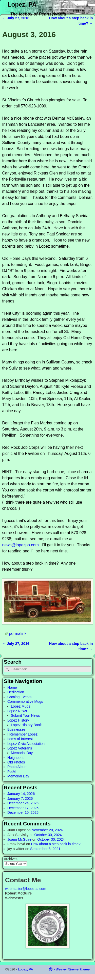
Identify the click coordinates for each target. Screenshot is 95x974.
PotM (11, 772)
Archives (10, 859)
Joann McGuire (19, 839)
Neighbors (15, 758)
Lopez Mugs (20, 706)
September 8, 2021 (45, 849)
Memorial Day (22, 753)
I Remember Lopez (22, 734)
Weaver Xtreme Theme (73, 969)
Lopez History (18, 720)
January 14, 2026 (21, 794)
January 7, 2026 (20, 798)
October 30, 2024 (48, 835)
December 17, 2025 (23, 808)
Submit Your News (25, 715)
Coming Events (19, 697)
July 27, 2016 (15, 18)
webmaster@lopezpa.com (25, 889)
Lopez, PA (22, 4)
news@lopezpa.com (20, 545)
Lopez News (17, 711)
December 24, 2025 (23, 803)
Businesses (16, 729)
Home (12, 687)
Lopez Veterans (19, 748)
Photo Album (17, 767)
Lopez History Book (26, 725)
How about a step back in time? (55, 844)
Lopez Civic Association (26, 744)
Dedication (15, 692)
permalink (17, 633)
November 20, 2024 (47, 830)
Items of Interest (20, 739)
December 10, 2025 (23, 812)
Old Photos (16, 762)
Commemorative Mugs (25, 701)
